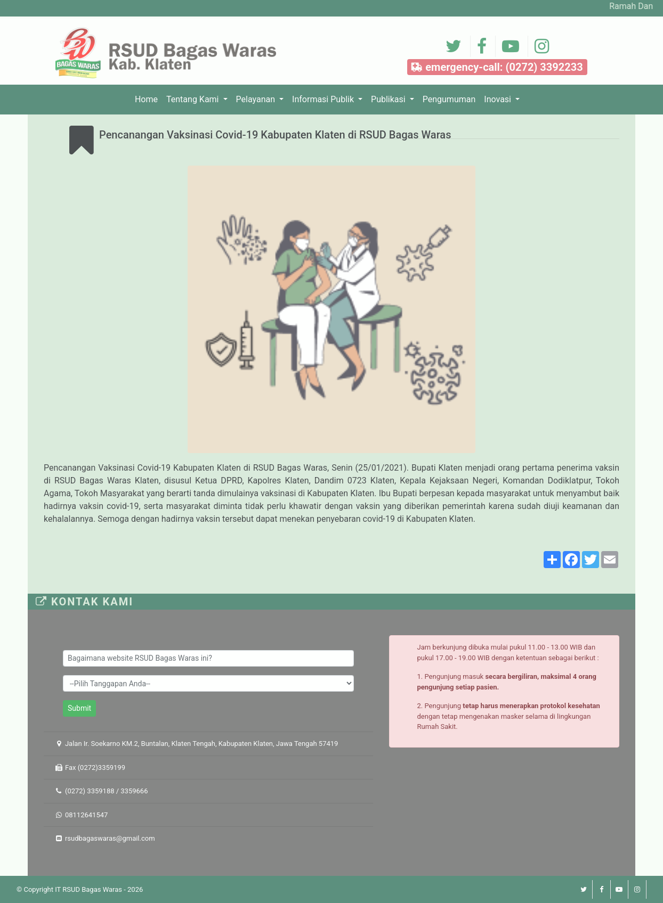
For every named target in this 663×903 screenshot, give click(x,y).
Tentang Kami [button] (193, 99)
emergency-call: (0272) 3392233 (497, 68)
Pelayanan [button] (256, 99)
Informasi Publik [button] (324, 99)
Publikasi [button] (389, 99)
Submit (79, 708)
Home (148, 98)
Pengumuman (449, 99)
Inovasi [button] (498, 99)
